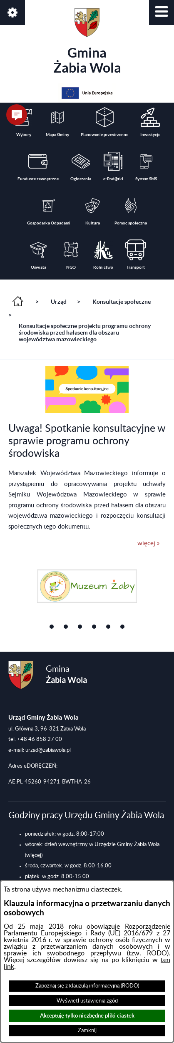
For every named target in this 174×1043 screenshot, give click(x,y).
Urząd (59, 301)
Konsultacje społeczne (121, 301)
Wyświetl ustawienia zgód (87, 1001)
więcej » (148, 543)
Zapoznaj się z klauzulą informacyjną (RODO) (87, 986)
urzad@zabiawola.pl (48, 750)
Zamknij (87, 1030)
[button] (161, 12)
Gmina (87, 41)
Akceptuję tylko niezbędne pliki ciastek (87, 1016)
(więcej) (33, 855)
